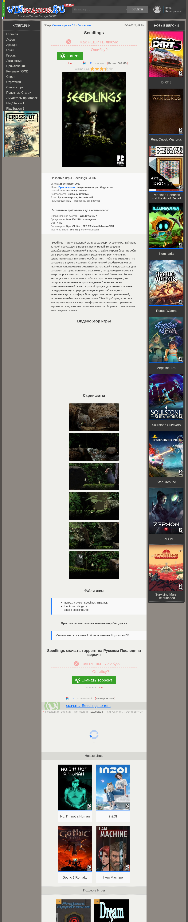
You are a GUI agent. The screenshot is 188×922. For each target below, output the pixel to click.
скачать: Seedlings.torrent (88, 705)
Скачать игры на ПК (63, 25)
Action (10, 39)
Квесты (11, 55)
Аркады (11, 44)
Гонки (10, 50)
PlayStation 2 (15, 108)
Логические (14, 60)
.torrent (73, 55)
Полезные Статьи (18, 92)
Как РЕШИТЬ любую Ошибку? (99, 43)
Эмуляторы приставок (21, 98)
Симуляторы (15, 87)
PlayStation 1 (15, 103)
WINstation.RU (37, 10)
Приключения (15, 66)
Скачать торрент (96, 680)
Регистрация (173, 11)
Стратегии (13, 82)
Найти (137, 9)
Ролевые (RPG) (17, 71)
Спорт (10, 76)
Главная (12, 34)
